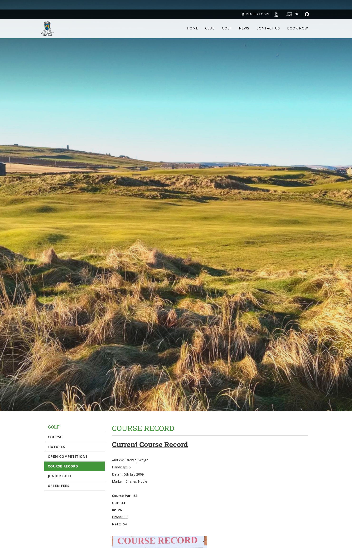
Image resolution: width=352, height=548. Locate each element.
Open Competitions (68, 456)
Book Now (297, 28)
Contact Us (268, 28)
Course (55, 437)
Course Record (63, 466)
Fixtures (56, 446)
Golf (227, 28)
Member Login (255, 14)
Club (210, 28)
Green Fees (58, 485)
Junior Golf (60, 476)
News (244, 28)
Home (192, 28)
